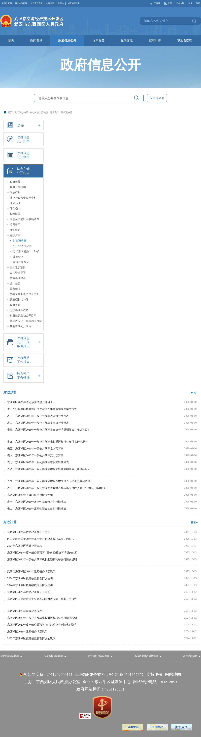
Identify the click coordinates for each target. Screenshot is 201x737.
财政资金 (54, 112)
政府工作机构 (18, 187)
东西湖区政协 (73, 3)
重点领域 (15, 288)
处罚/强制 (15, 208)
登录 (190, 3)
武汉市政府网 (37, 3)
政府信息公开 (21, 112)
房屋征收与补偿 (19, 299)
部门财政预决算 (22, 246)
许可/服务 (15, 203)
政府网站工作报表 (18, 359)
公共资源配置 (18, 272)
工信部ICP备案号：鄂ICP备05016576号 (109, 674)
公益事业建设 (18, 278)
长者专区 (180, 3)
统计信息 (15, 283)
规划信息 (15, 229)
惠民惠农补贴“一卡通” (26, 251)
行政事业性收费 (19, 310)
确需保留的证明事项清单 (24, 219)
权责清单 (15, 213)
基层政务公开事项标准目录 (26, 320)
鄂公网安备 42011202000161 (48, 674)
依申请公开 (156, 98)
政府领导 (15, 181)
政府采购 (15, 304)
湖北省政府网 (22, 3)
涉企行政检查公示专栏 (23, 197)
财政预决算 (66, 112)
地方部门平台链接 (23, 375)
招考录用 (15, 224)
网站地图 (173, 674)
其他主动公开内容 (20, 326)
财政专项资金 (21, 262)
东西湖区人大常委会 (56, 3)
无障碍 (157, 3)
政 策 (23, 125)
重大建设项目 (18, 267)
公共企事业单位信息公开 (24, 294)
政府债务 (18, 256)
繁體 (170, 3)
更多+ (194, 392)
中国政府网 (7, 3)
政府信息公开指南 (18, 139)
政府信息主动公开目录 (23, 315)
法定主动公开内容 (38, 112)
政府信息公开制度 (18, 155)
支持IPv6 (154, 674)
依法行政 (15, 192)
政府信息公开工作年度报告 (23, 342)
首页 (10, 112)
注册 (198, 3)
